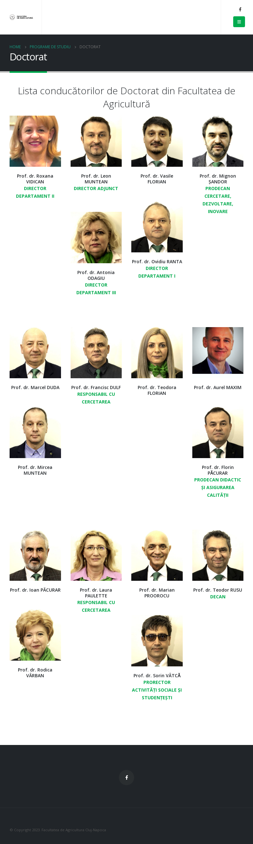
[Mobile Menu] (239, 21)
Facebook (126, 777)
